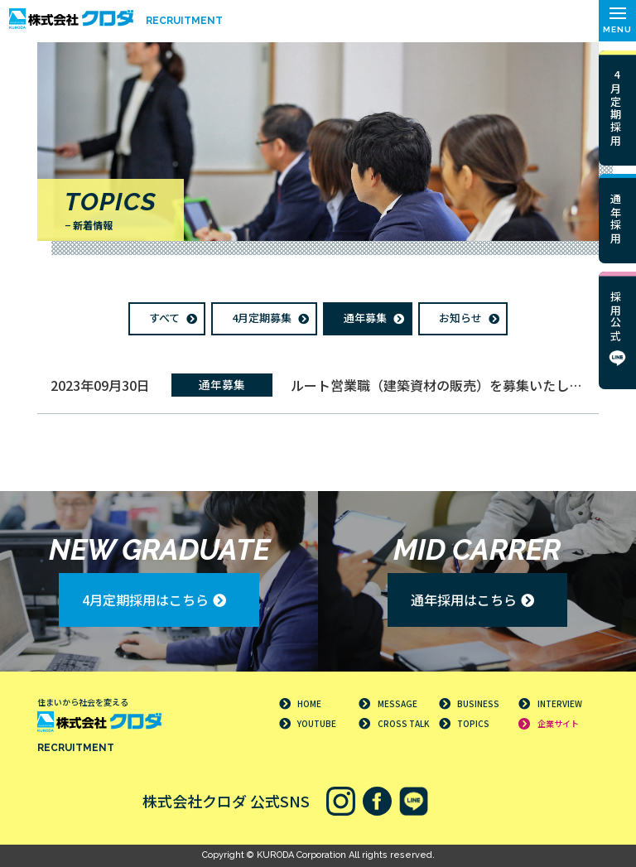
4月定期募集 (262, 317)
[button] (617, 20)
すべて (164, 317)
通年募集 (365, 317)
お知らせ (460, 317)
